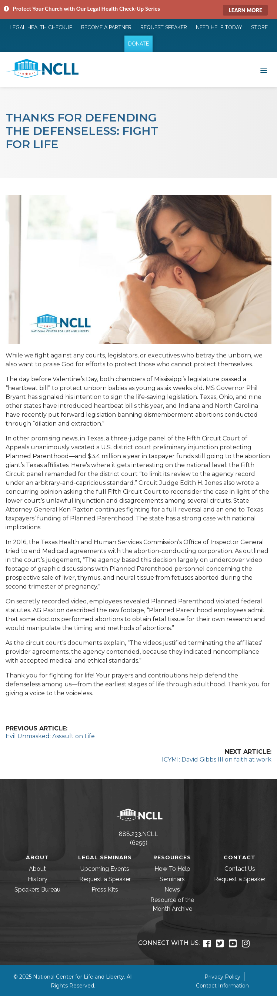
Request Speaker (163, 27)
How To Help (172, 868)
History (37, 879)
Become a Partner (106, 27)
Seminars (172, 879)
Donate (138, 44)
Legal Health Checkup (41, 27)
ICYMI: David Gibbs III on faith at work (216, 759)
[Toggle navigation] (263, 69)
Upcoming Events (104, 868)
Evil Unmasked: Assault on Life (50, 736)
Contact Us (239, 868)
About (37, 868)
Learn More (245, 10)
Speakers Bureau (37, 889)
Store (259, 27)
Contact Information (222, 985)
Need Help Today (219, 27)
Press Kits (104, 889)
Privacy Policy (222, 976)
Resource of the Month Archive (172, 904)
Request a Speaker (105, 879)
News (172, 889)
